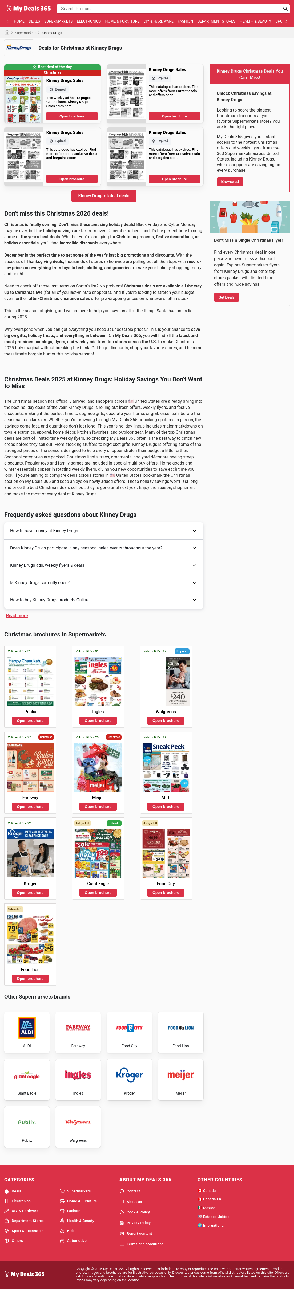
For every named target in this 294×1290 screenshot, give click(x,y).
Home (19, 21)
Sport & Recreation (24, 1230)
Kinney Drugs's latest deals (103, 195)
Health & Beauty (255, 21)
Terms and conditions (141, 1244)
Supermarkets (58, 21)
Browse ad (230, 181)
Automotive (73, 1240)
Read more (17, 615)
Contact (129, 1191)
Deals (34, 21)
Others (13, 1240)
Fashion (185, 21)
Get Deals (227, 297)
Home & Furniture (122, 21)
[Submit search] (285, 9)
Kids (67, 1230)
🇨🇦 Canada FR (209, 1199)
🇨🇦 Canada (207, 1190)
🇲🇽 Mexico (206, 1208)
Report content (135, 1233)
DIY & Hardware (159, 21)
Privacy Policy (135, 1223)
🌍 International (211, 1225)
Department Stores (216, 21)
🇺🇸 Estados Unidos (213, 1216)
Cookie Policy (134, 1212)
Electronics (89, 21)
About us (130, 1201)
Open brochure (71, 116)
